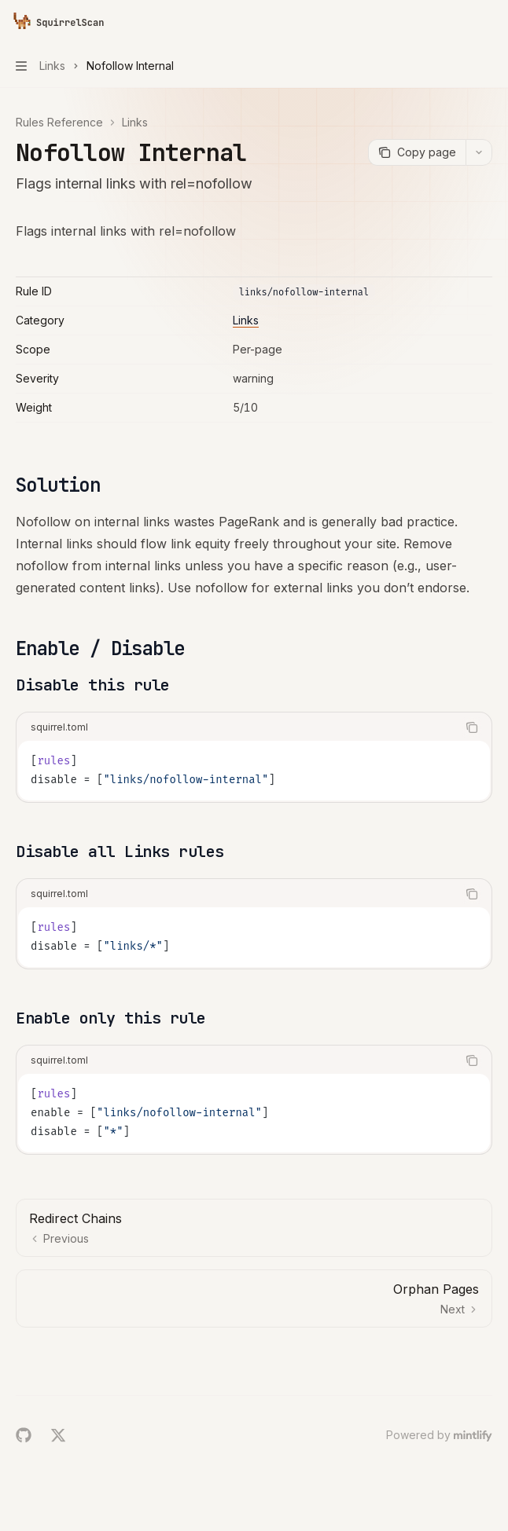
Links (135, 122)
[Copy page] (417, 152)
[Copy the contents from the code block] (472, 727)
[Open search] (457, 22)
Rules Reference (59, 122)
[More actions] (487, 22)
